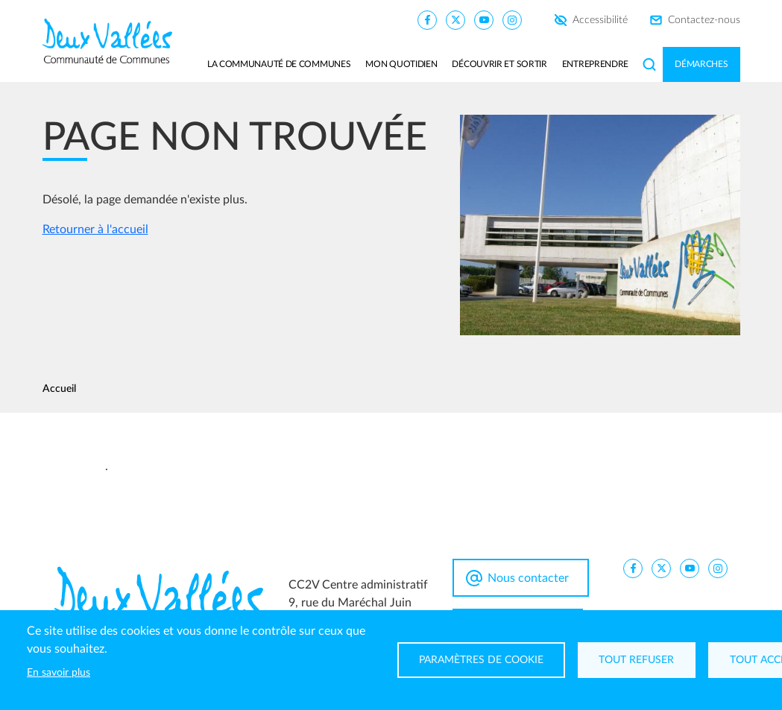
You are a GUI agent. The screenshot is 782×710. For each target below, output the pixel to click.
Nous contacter (528, 578)
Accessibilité (600, 20)
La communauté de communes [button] (279, 64)
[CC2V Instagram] (512, 19)
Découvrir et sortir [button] (499, 64)
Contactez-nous (704, 20)
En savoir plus (58, 673)
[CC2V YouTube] (484, 19)
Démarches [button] (701, 64)
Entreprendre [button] (595, 64)
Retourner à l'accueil (95, 229)
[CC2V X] (455, 19)
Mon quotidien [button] (401, 64)
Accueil (59, 389)
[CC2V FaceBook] (427, 19)
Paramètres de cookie (481, 660)
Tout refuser (637, 660)
